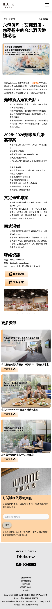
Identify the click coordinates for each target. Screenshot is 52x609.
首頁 (5, 19)
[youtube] (34, 564)
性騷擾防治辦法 (26, 587)
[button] (7, 298)
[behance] (30, 564)
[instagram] (22, 564)
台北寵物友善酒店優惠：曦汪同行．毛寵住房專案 (25, 364)
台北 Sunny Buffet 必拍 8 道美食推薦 (19, 409)
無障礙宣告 (26, 577)
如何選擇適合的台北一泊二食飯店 (17, 455)
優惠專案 (12, 19)
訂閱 (7, 525)
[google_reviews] (26, 564)
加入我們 (26, 590)
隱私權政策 (26, 581)
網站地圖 (26, 584)
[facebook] (18, 564)
